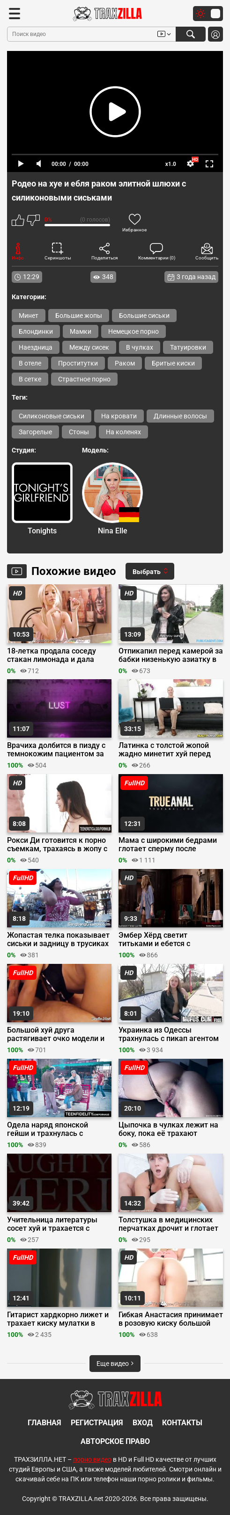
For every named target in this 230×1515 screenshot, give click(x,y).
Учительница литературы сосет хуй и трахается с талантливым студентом (52, 1224)
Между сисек (89, 347)
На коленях (123, 432)
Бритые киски (173, 363)
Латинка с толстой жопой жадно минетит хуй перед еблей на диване (165, 749)
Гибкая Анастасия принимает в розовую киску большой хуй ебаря (171, 1319)
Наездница (35, 347)
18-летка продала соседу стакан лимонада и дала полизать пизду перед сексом (51, 655)
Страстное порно (84, 379)
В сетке (30, 379)
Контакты (182, 1422)
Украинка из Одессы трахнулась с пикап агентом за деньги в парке (169, 1034)
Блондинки (36, 331)
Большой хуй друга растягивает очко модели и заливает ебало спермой (55, 1034)
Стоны (79, 432)
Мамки (80, 331)
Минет (28, 315)
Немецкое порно (133, 331)
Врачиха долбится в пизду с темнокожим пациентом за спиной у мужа (56, 749)
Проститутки (78, 363)
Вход (143, 1422)
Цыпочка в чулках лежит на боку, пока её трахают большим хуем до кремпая (168, 1129)
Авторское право (115, 1441)
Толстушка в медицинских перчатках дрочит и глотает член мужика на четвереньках (168, 1224)
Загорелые (35, 432)
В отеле (30, 363)
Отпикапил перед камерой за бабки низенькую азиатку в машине (171, 655)
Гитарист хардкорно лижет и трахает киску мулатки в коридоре (58, 1319)
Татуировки (188, 347)
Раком (125, 363)
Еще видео (115, 1363)
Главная (44, 1422)
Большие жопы (78, 315)
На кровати (119, 416)
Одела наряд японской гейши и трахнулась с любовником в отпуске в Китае (51, 1129)
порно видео (92, 1459)
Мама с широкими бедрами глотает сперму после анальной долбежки (168, 844)
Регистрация (97, 1422)
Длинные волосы (180, 416)
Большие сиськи (144, 315)
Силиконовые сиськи (51, 416)
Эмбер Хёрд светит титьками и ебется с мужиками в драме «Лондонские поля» (154, 939)
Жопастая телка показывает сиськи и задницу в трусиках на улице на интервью (58, 939)
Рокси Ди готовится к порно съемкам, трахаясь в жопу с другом (57, 844)
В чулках (139, 347)
